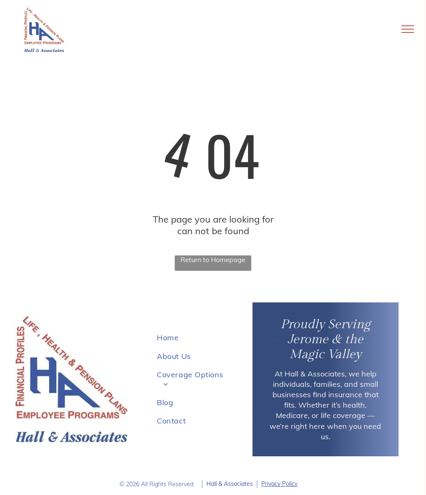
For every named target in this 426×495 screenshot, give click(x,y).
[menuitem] (193, 338)
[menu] (408, 29)
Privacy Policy (279, 484)
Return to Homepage (213, 259)
